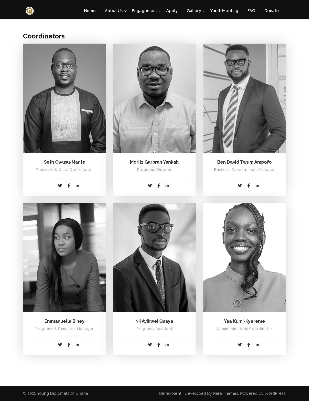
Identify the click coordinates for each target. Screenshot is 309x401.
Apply (172, 10)
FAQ (251, 10)
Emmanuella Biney (64, 321)
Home (90, 10)
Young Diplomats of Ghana (62, 393)
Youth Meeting (224, 10)
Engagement (144, 10)
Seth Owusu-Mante (64, 162)
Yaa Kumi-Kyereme (244, 321)
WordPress (275, 393)
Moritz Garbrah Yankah (154, 162)
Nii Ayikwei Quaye (154, 321)
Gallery (194, 10)
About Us (114, 10)
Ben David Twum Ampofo (244, 162)
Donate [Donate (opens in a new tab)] (271, 10)
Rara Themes (225, 393)
